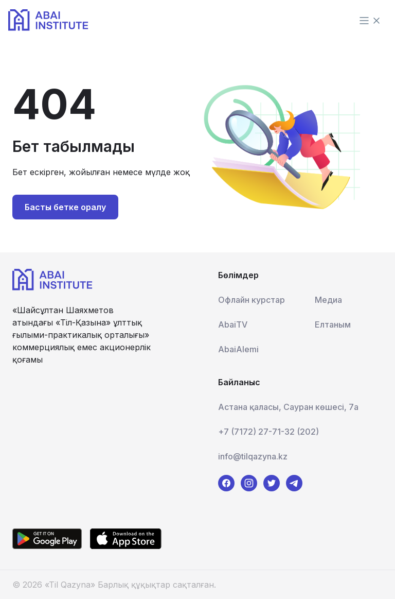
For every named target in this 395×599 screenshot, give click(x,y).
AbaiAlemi (238, 349)
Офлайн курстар (251, 300)
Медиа (328, 300)
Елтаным (333, 324)
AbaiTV (232, 324)
